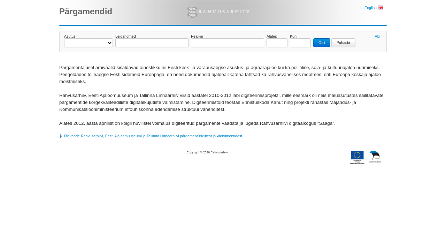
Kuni (293, 36)
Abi (377, 36)
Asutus (70, 36)
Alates (272, 36)
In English (371, 8)
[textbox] (152, 42)
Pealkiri (197, 36)
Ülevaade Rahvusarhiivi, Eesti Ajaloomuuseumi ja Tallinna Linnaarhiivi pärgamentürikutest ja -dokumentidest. (151, 136)
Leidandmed (125, 36)
